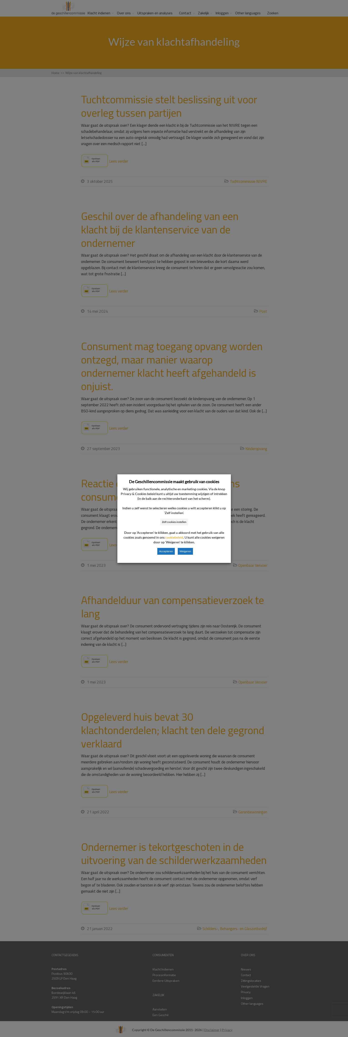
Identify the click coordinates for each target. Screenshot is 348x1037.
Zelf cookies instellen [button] (174, 522)
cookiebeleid (174, 537)
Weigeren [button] (185, 551)
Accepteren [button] (166, 551)
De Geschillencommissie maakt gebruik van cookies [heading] (174, 481)
